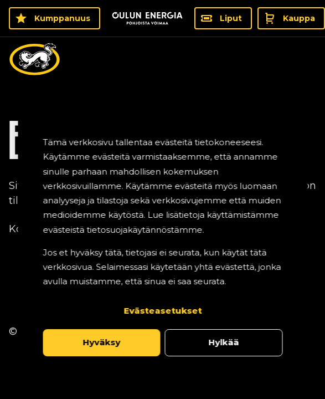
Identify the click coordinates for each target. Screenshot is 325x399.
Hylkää (223, 342)
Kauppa (299, 18)
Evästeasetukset (162, 310)
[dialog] (162, 245)
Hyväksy (101, 342)
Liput (231, 18)
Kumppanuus (62, 18)
